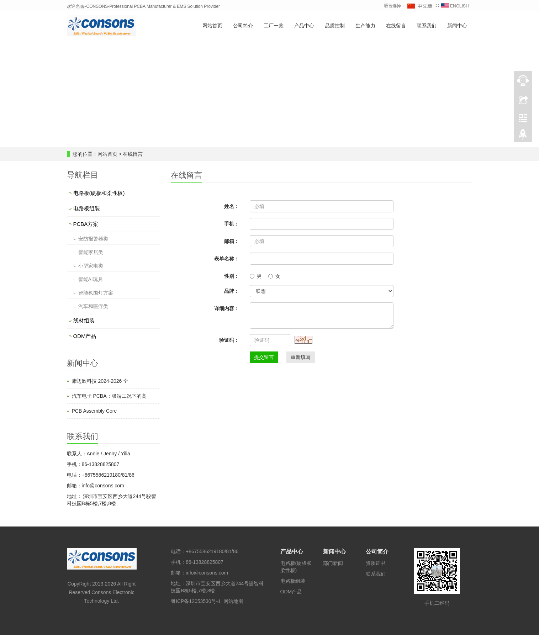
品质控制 (335, 26)
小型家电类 (90, 266)
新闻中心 (457, 26)
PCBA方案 (86, 224)
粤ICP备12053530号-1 (196, 601)
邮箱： (231, 241)
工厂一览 (274, 26)
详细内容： (226, 308)
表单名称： (226, 258)
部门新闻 (333, 563)
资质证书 (376, 563)
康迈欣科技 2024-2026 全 (100, 381)
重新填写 (301, 357)
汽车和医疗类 (93, 306)
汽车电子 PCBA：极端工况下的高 (109, 396)
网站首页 (212, 26)
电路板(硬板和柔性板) (99, 193)
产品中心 (304, 26)
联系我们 (427, 26)
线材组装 (84, 320)
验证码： (229, 340)
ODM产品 (84, 336)
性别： (231, 276)
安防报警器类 (93, 239)
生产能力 (365, 26)
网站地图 (233, 601)
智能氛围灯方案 (95, 293)
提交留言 (264, 357)
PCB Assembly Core (94, 411)
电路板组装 (86, 208)
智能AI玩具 (90, 279)
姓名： (231, 206)
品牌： (231, 291)
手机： (231, 224)
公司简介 (243, 26)
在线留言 (396, 26)
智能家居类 (90, 252)
